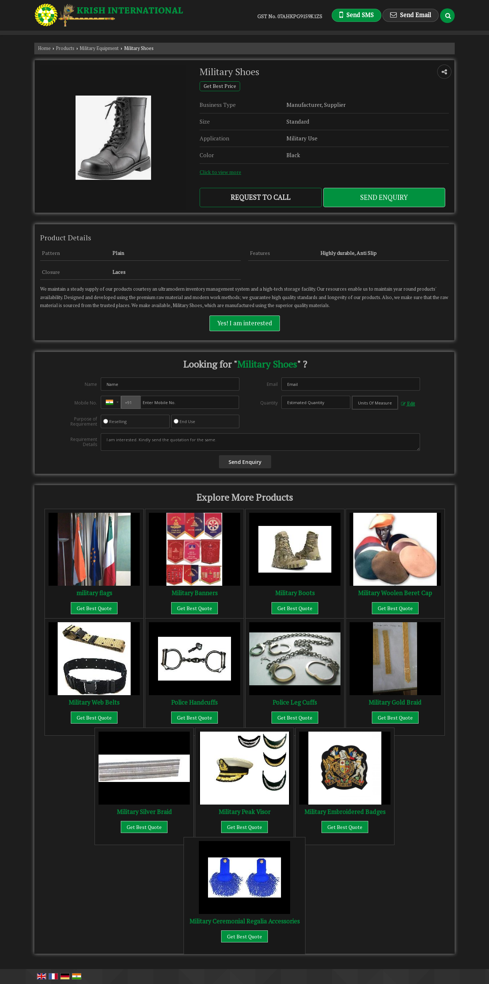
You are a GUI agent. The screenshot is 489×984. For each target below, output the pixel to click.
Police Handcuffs (194, 702)
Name (91, 384)
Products (65, 48)
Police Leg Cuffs (295, 702)
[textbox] (375, 402)
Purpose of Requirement (83, 422)
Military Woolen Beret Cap (395, 593)
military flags (94, 593)
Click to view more (220, 172)
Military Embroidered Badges (344, 812)
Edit (408, 404)
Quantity (269, 403)
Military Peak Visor (244, 812)
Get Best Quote (94, 608)
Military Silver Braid (144, 812)
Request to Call (260, 197)
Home (44, 48)
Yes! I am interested (244, 323)
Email (272, 384)
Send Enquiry (384, 197)
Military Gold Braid (395, 702)
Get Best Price (220, 86)
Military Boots (295, 593)
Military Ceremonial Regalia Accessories (244, 921)
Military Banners (194, 593)
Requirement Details (83, 442)
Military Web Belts (94, 702)
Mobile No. (85, 403)
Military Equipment (99, 48)
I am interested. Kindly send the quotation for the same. (260, 442)
